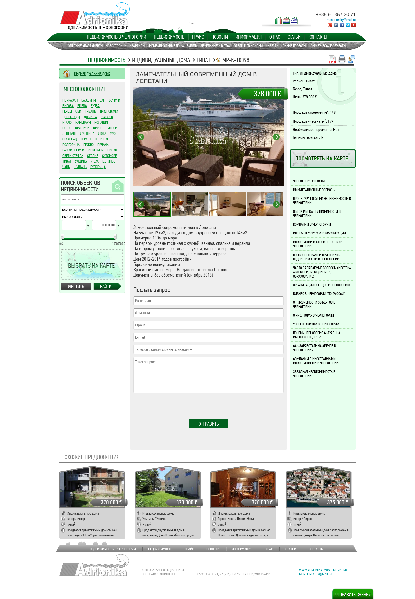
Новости (219, 37)
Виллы (192, 46)
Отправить (209, 424)
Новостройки (116, 46)
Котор (66, 128)
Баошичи (88, 100)
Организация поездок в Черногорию (321, 285)
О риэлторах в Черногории (313, 315)
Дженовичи (109, 111)
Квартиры (137, 46)
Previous (140, 136)
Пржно (88, 144)
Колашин (101, 122)
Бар (102, 100)
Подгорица (71, 144)
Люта (102, 133)
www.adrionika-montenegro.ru (323, 570)
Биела (82, 106)
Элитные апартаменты (85, 46)
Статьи (294, 37)
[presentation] (173, 406)
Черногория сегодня (309, 181)
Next (276, 136)
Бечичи (114, 100)
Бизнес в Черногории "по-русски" (319, 294)
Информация (249, 37)
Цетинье (108, 161)
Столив (92, 156)
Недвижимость (169, 37)
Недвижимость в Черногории (116, 37)
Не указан (70, 100)
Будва (95, 106)
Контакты (317, 37)
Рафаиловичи (73, 150)
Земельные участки (215, 46)
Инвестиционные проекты (285, 46)
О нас (274, 37)
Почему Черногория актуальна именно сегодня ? (316, 335)
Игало (67, 122)
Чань (66, 167)
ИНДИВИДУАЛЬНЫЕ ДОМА (92, 74)
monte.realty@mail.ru (341, 19)
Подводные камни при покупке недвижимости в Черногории (317, 257)
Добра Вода (71, 117)
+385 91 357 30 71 (336, 14)
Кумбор (111, 128)
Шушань (80, 167)
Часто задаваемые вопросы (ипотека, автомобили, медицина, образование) (322, 272)
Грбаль (90, 111)
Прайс (198, 37)
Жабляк (107, 117)
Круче (97, 128)
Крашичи (82, 128)
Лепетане (69, 133)
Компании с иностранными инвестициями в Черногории (316, 361)
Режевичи (96, 150)
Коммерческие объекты (327, 46)
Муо (113, 133)
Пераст (86, 139)
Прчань (103, 144)
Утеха (95, 161)
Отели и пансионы (248, 46)
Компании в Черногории (312, 224)
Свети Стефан (72, 156)
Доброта (90, 117)
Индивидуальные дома (166, 46)
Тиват (203, 60)
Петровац (102, 139)
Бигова (68, 106)
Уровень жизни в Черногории (316, 324)
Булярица (98, 167)
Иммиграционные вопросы (314, 190)
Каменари (83, 122)
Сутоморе (109, 156)
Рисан (112, 150)
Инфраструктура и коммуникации (319, 233)
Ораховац (69, 139)
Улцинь (81, 161)
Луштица (87, 133)
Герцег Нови (71, 111)
